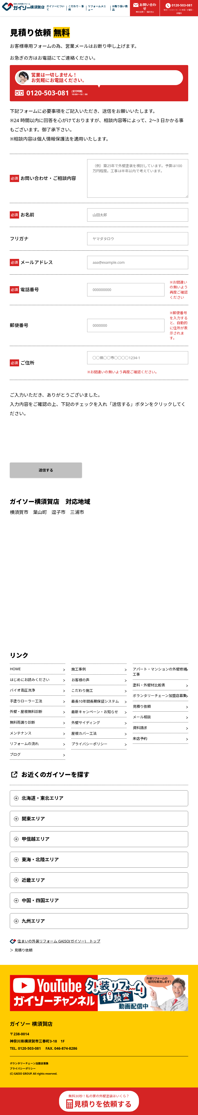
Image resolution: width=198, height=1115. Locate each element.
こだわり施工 (82, 690)
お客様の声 (80, 679)
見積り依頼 (142, 706)
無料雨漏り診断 (22, 722)
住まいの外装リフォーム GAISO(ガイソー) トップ (59, 941)
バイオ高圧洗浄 (22, 690)
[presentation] (49, 438)
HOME (15, 668)
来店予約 (140, 738)
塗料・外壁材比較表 (149, 685)
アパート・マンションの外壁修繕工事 (160, 672)
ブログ (15, 754)
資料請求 (140, 727)
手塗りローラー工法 (26, 701)
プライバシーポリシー (89, 743)
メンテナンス (20, 733)
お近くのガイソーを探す (49, 774)
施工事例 (78, 669)
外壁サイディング (85, 722)
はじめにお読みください (30, 679)
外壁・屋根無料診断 (26, 711)
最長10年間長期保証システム (95, 701)
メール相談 (142, 716)
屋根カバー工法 (84, 733)
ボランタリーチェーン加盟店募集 (160, 695)
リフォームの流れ (24, 743)
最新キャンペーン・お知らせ (94, 711)
